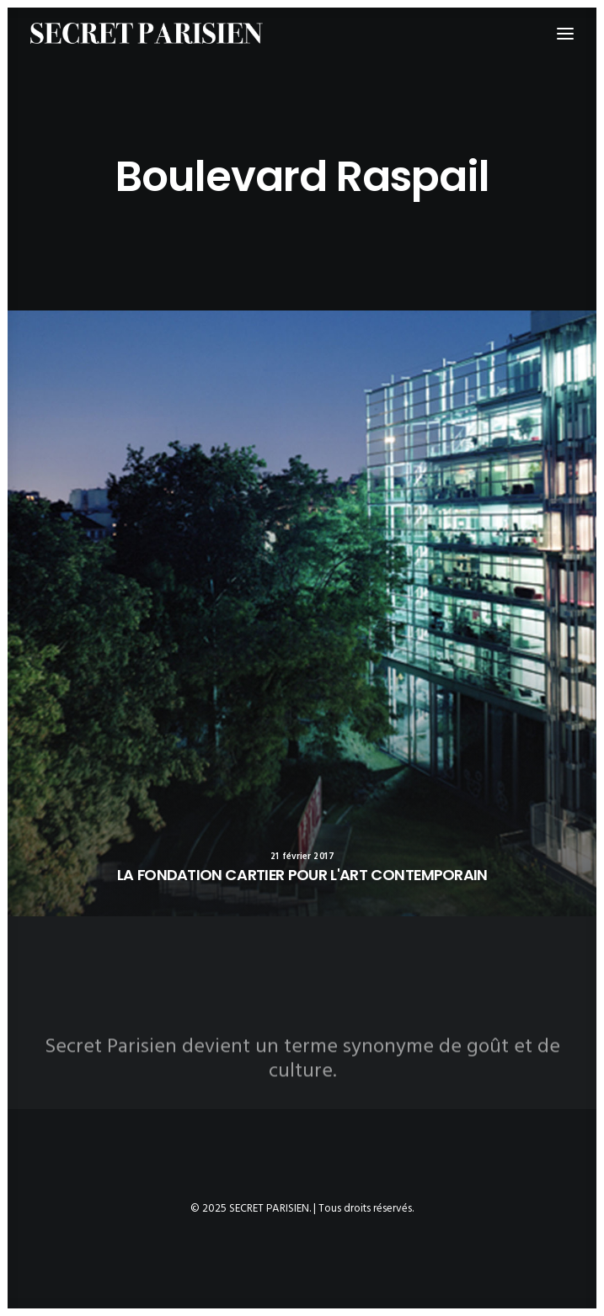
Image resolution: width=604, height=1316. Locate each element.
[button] (302, 613)
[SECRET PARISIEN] (146, 33)
